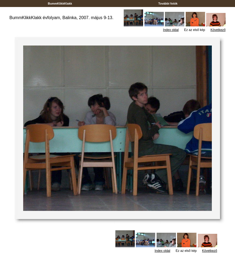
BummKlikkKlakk (60, 3)
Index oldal (171, 30)
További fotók (168, 3)
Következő (218, 30)
